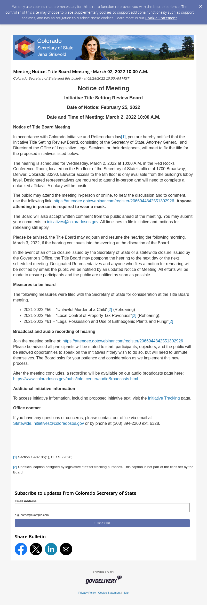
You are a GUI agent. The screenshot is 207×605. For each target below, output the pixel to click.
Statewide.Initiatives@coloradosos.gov (48, 423)
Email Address (26, 501)
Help (126, 592)
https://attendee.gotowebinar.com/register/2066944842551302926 (114, 201)
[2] (109, 309)
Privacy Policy (87, 592)
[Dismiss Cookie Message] (200, 5)
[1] (123, 137)
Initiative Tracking (164, 398)
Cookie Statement (161, 17)
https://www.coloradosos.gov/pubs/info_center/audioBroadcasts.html (75, 379)
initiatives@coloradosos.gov (72, 222)
